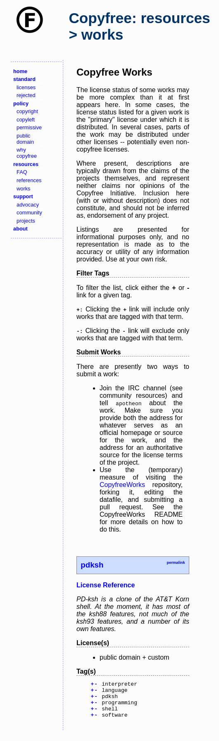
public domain (25, 139)
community (29, 212)
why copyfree (27, 153)
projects (26, 221)
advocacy (28, 205)
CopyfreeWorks (122, 484)
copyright (27, 111)
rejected (26, 95)
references (29, 180)
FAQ (22, 172)
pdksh (92, 564)
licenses (26, 87)
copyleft (26, 119)
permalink (176, 562)
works (23, 188)
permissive (29, 127)
